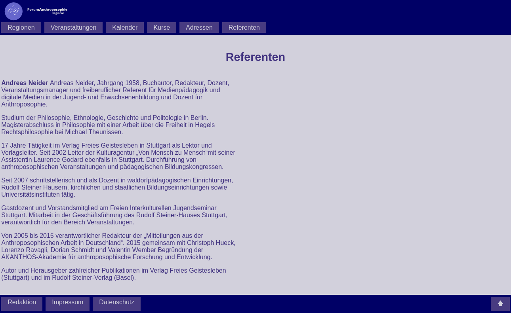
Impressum (67, 302)
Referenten (244, 27)
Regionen (21, 27)
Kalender (124, 27)
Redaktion (22, 302)
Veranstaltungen (74, 27)
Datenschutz (116, 302)
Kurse (161, 27)
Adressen (199, 27)
